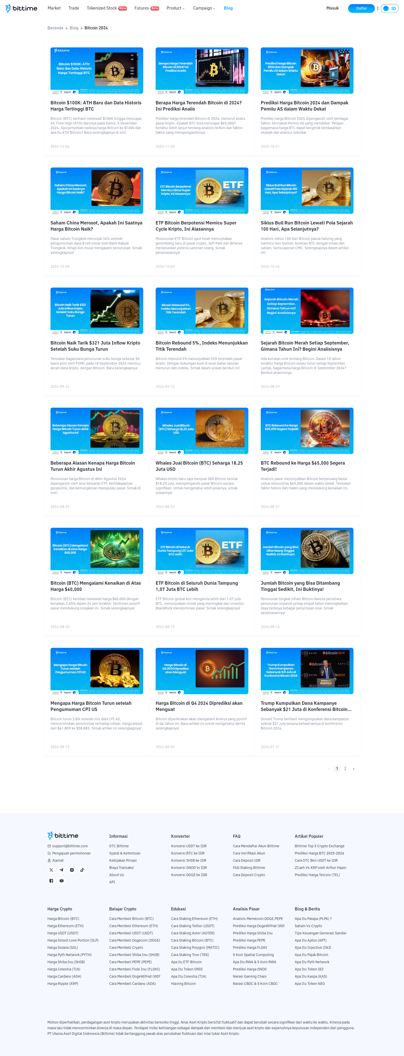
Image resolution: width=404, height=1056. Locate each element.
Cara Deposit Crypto (249, 875)
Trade (74, 8)
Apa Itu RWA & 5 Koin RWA (254, 962)
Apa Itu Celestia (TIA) (188, 976)
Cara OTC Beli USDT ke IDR (316, 860)
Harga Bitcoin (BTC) (63, 919)
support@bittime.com (70, 846)
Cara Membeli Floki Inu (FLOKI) (134, 969)
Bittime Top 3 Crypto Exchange (319, 846)
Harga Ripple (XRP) (62, 984)
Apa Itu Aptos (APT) (311, 940)
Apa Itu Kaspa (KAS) (311, 976)
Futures (146, 8)
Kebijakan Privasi (123, 860)
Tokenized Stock (107, 8)
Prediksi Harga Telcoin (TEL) (317, 875)
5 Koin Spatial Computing (253, 955)
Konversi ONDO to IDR (189, 868)
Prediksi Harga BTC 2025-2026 (319, 853)
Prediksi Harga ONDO (250, 969)
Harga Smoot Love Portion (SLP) (73, 940)
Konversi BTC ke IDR (188, 853)
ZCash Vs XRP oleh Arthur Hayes (321, 868)
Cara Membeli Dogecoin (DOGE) (134, 940)
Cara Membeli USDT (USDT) (131, 933)
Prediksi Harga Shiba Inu (253, 933)
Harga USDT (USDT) (63, 933)
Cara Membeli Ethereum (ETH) (133, 926)
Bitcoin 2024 (96, 28)
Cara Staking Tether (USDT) (193, 926)
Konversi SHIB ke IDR (188, 860)
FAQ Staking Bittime (249, 868)
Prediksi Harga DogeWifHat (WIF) (260, 926)
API (112, 882)
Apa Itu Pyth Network (312, 962)
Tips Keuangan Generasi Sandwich (323, 933)
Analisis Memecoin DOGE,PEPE (258, 919)
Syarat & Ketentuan (124, 853)
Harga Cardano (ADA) (64, 976)
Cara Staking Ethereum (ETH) (194, 919)
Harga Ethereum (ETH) (65, 926)
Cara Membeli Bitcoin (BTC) (131, 919)
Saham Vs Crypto (308, 926)
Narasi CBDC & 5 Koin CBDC (255, 984)
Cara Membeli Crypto (126, 948)
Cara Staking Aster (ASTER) (193, 933)
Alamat (58, 860)
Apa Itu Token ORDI (187, 969)
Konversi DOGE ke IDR (189, 875)
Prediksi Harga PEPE (249, 940)
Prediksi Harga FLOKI (250, 948)
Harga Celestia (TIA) (63, 969)
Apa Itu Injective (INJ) (313, 948)
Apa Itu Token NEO (310, 984)
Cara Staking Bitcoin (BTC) (192, 940)
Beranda (55, 28)
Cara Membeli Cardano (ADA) (132, 984)
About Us (116, 875)
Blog (228, 8)
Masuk (332, 8)
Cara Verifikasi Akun (249, 853)
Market (54, 8)
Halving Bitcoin (183, 984)
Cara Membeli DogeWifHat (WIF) (135, 976)
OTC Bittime (119, 846)
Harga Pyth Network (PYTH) (69, 955)
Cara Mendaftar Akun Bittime (256, 846)
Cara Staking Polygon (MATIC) (195, 948)
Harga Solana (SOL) (62, 948)
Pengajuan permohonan (71, 853)
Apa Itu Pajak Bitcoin (311, 955)
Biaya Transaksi (121, 868)
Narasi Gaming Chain (250, 976)
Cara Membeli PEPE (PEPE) (130, 962)
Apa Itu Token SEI (309, 969)
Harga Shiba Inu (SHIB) (66, 962)
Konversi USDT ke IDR (189, 846)
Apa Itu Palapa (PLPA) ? (313, 919)
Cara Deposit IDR (246, 860)
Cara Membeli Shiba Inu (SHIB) (134, 955)
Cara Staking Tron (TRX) (190, 955)
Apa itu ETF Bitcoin (186, 962)
